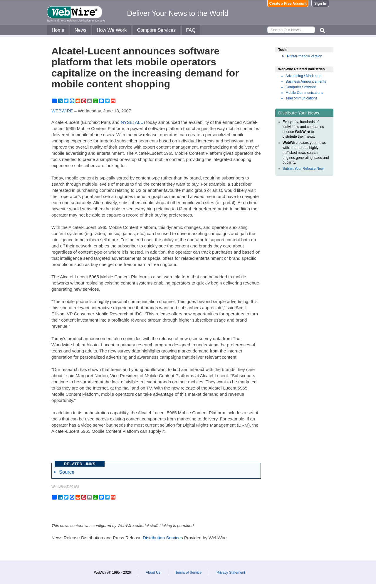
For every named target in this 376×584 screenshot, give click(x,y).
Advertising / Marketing (303, 76)
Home (58, 30)
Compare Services (156, 30)
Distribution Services (163, 537)
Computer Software (301, 87)
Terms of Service (188, 572)
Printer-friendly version (304, 56)
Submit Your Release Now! (304, 169)
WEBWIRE (62, 110)
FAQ (190, 30)
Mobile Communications (304, 93)
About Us (153, 572)
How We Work (112, 30)
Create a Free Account (288, 3)
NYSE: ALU (132, 122)
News (80, 30)
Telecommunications (302, 98)
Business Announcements (306, 81)
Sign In (320, 3)
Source (66, 472)
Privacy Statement (230, 572)
